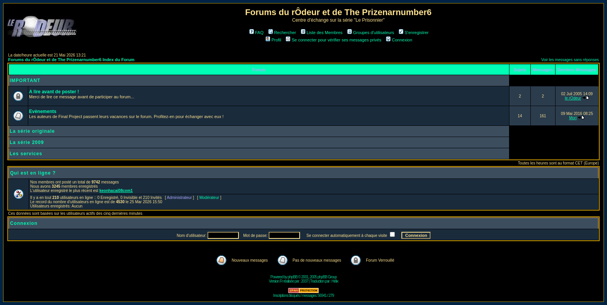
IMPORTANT (25, 80)
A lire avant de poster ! (54, 91)
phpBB (292, 277)
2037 (304, 281)
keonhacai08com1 (116, 190)
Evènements (43, 111)
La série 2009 (27, 142)
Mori (572, 118)
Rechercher (282, 32)
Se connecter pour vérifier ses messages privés (333, 40)
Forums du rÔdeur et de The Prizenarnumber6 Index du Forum (71, 59)
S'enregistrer (414, 32)
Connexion (399, 40)
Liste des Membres (322, 32)
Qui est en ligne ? (33, 173)
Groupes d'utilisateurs (370, 32)
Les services (26, 153)
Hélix (334, 281)
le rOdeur (573, 98)
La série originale (32, 131)
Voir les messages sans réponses (570, 60)
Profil (273, 40)
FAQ (256, 32)
